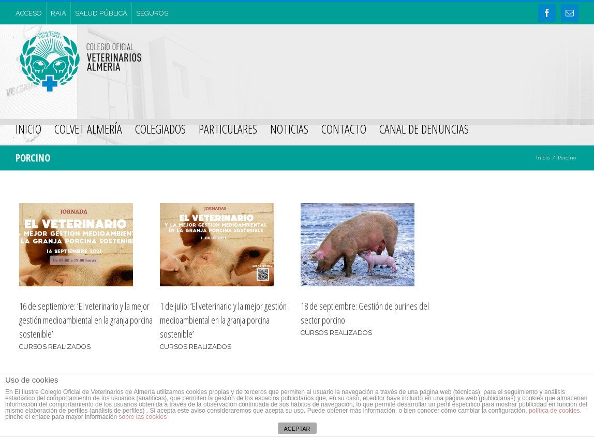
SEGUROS (152, 13)
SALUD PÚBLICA (101, 13)
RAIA (58, 13)
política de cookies (554, 410)
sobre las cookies (142, 416)
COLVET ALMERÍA (88, 128)
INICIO (28, 128)
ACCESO (29, 13)
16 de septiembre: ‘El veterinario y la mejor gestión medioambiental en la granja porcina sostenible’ (86, 320)
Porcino (567, 158)
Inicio (543, 158)
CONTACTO (343, 128)
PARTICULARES (228, 128)
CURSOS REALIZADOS (55, 347)
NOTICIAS (289, 128)
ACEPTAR (297, 429)
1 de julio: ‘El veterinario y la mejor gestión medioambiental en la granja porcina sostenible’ (223, 320)
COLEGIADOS (160, 128)
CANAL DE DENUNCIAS (424, 128)
